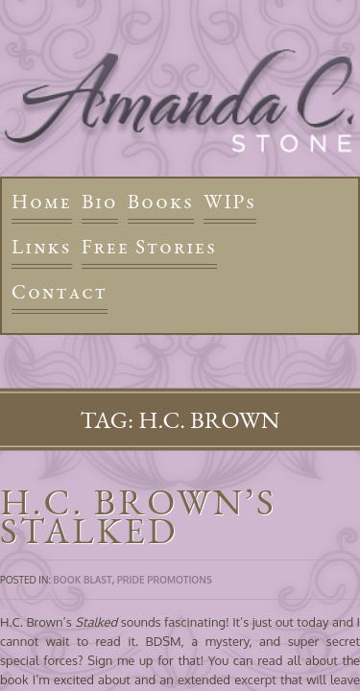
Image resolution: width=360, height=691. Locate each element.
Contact (60, 291)
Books (161, 201)
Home (42, 201)
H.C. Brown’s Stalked (138, 516)
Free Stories (150, 246)
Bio (100, 201)
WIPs (230, 201)
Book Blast (82, 579)
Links (42, 246)
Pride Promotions (164, 579)
